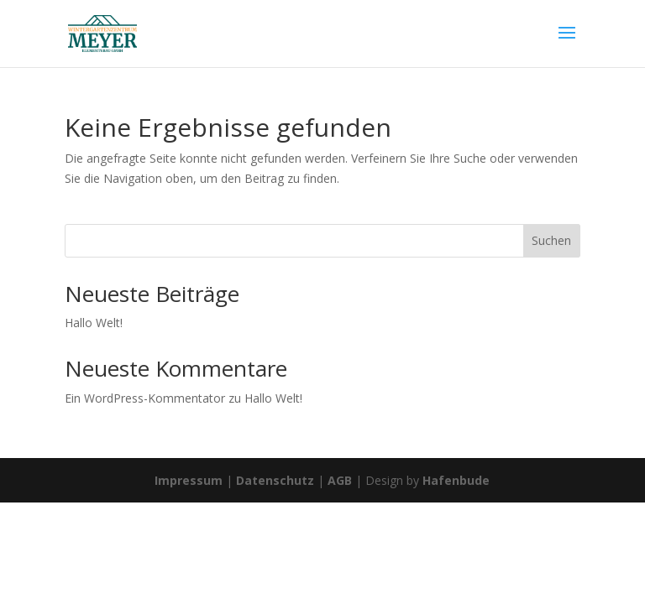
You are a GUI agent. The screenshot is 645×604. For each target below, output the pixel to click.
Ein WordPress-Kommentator (145, 398)
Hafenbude (456, 480)
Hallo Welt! (94, 323)
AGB (340, 480)
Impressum (189, 480)
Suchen (551, 240)
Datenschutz (275, 480)
